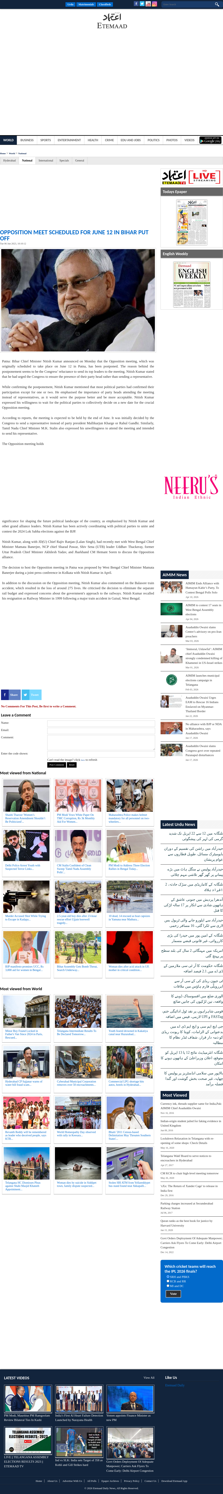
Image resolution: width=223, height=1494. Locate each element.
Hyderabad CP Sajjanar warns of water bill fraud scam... (23, 1083)
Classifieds (105, 4)
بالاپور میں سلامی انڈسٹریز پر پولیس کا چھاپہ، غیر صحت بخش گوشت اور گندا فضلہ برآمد (193, 1078)
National (22, 153)
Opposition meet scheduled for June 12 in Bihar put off (74, 235)
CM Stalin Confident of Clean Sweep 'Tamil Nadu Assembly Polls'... (74, 869)
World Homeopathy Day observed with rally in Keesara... (76, 1134)
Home (3, 153)
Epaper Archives (110, 1480)
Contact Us (150, 1480)
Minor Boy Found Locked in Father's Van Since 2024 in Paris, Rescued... (24, 1034)
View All (149, 1377)
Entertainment (69, 140)
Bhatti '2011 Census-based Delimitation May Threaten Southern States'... (130, 1136)
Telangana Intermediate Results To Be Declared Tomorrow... (76, 1032)
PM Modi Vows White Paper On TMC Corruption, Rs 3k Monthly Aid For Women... (76, 818)
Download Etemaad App (174, 1480)
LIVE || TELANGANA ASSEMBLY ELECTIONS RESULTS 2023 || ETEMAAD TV (26, 1462)
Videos (189, 140)
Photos (172, 140)
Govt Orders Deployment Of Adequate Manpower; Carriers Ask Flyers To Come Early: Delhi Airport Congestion (191, 1243)
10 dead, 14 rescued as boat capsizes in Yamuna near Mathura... (129, 918)
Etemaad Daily (175, 1385)
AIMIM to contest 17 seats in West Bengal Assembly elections (203, 610)
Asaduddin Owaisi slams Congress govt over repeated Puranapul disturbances (202, 750)
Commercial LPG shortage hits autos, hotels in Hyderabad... (126, 1083)
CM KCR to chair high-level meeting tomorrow (190, 1173)
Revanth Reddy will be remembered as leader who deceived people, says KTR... (25, 1136)
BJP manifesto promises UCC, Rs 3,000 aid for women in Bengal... (24, 968)
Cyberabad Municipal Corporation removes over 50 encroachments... (76, 1083)
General (79, 160)
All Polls (91, 1480)
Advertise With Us (72, 1480)
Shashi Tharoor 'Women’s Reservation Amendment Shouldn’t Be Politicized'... (25, 818)
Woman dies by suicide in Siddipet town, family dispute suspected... (76, 1184)
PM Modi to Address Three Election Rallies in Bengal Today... (129, 867)
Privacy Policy (131, 1480)
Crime (109, 140)
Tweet (35, 694)
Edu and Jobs (131, 140)
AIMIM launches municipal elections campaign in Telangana (202, 680)
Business (27, 140)
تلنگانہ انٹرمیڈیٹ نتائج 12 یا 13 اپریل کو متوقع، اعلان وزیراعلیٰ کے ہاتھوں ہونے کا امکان (192, 1057)
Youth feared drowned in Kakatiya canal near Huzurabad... (128, 1032)
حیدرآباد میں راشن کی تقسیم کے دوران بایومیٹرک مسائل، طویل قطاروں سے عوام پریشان (193, 854)
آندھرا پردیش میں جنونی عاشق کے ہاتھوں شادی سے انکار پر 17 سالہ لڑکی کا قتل (193, 905)
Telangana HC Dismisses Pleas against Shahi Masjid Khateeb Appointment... (23, 1186)
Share (14, 694)
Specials (64, 160)
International (46, 160)
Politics (154, 140)
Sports (46, 140)
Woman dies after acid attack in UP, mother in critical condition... (129, 968)
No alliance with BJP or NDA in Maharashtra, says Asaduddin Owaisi (203, 729)
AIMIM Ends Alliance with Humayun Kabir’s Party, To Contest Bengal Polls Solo (202, 588)
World (8, 140)
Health (93, 140)
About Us (52, 1480)
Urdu (71, 4)
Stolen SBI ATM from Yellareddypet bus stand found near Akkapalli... (129, 1184)
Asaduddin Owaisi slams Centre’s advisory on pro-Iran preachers (203, 632)
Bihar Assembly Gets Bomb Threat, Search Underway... (77, 968)
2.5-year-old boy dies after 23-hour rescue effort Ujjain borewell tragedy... (77, 919)
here (83, 760)
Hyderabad (9, 160)
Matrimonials (86, 4)
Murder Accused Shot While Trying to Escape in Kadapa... (25, 918)
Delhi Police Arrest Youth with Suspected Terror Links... (22, 867)
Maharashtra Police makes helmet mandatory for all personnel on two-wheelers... (129, 818)
